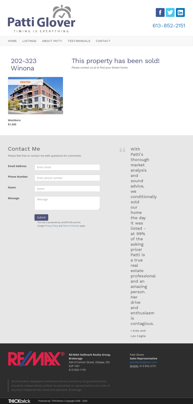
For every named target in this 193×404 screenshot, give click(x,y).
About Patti (52, 41)
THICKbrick (57, 401)
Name (12, 187)
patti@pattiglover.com (143, 362)
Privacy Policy (51, 225)
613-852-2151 (168, 25)
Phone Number (18, 176)
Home (12, 41)
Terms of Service (71, 225)
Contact (103, 41)
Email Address (17, 166)
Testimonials (79, 41)
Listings (29, 41)
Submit (41, 217)
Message (13, 198)
